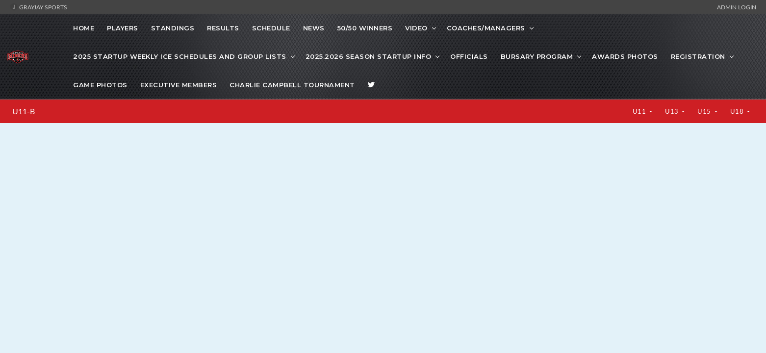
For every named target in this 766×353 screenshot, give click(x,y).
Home (83, 28)
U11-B (23, 111)
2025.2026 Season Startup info (369, 56)
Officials (469, 56)
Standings (173, 28)
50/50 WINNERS (365, 28)
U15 (705, 111)
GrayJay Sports (38, 7)
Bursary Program (537, 56)
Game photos (100, 85)
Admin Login (736, 7)
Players (122, 28)
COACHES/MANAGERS (486, 28)
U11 (640, 111)
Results (223, 28)
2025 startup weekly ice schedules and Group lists (179, 56)
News (314, 28)
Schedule (271, 28)
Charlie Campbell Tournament (292, 85)
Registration (698, 56)
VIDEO (416, 28)
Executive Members (178, 85)
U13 (672, 111)
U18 (737, 111)
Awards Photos (625, 56)
